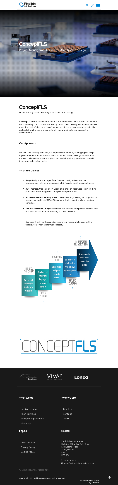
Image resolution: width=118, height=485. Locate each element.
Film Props (26, 423)
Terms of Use (28, 442)
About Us (67, 409)
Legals (66, 418)
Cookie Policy (28, 451)
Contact (67, 414)
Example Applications (32, 418)
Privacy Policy (28, 447)
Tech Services (28, 414)
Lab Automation (29, 409)
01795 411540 (68, 460)
